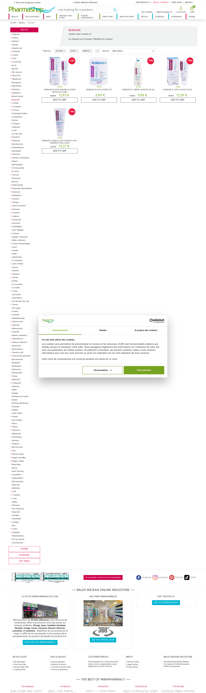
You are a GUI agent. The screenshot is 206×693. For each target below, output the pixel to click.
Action (59, 51)
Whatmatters (18, 535)
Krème (15, 281)
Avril (14, 58)
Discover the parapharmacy (40, 642)
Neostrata (16, 345)
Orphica (15, 386)
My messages (19, 662)
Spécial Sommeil (161, 2)
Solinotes (16, 488)
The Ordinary (18, 508)
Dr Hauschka (18, 168)
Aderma (16, 34)
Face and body (32, 16)
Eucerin (15, 198)
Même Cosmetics (19, 335)
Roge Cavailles (19, 457)
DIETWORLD (17, 164)
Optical (144, 16)
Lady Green (17, 413)
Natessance (17, 338)
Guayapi (15, 406)
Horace (15, 233)
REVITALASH (17, 447)
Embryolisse (17, 185)
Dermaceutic (17, 144)
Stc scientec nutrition (140, 691)
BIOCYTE (16, 75)
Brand (86, 51)
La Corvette (17, 284)
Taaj (14, 498)
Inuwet (15, 250)
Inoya (14, 247)
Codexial (16, 127)
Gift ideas (24, 561)
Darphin (16, 137)
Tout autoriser (144, 370)
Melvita (15, 331)
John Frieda (17, 263)
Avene (15, 55)
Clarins (15, 120)
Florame (16, 209)
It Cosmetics (17, 260)
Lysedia (15, 314)
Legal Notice (132, 664)
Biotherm (16, 93)
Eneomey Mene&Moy (22, 188)
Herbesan (179, 691)
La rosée (16, 287)
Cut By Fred (17, 133)
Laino (14, 291)
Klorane (16, 274)
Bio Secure (17, 72)
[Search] (84, 10)
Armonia (16, 51)
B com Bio (16, 61)
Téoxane (16, 505)
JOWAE (15, 270)
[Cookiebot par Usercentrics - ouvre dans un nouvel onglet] (151, 321)
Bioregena (16, 82)
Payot (15, 416)
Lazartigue (17, 297)
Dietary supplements (87, 16)
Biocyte (127, 691)
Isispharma (17, 257)
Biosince (16, 89)
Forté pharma (167, 691)
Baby (48, 16)
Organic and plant (65, 16)
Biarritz (15, 68)
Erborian (16, 192)
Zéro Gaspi (177, 2)
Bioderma (16, 79)
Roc (14, 450)
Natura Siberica (19, 342)
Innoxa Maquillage (21, 243)
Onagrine (16, 383)
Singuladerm (17, 478)
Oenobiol (154, 691)
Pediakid (111, 691)
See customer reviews (166, 602)
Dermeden (16, 151)
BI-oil (14, 65)
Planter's (16, 430)
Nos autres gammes (21, 355)
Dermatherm (18, 147)
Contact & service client (61, 667)
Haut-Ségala (17, 230)
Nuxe (14, 376)
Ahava (15, 37)
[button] (181, 9)
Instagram (160, 577)
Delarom (16, 140)
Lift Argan (16, 308)
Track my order (20, 664)
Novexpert (16, 366)
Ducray (15, 174)
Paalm (14, 399)
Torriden (15, 515)
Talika (14, 502)
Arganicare (17, 48)
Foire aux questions (60, 669)
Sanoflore (16, 474)
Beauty (15, 16)
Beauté (24, 29)
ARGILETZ (16, 379)
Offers (192, 16)
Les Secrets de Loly (20, 301)
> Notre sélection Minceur (85, 2)
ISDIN (14, 253)
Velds (14, 389)
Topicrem (16, 512)
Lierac (15, 304)
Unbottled (16, 518)
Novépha (16, 362)
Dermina (16, 154)
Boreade (16, 99)
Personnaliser (102, 370)
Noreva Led (17, 352)
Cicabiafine (17, 117)
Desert (15, 161)
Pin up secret (18, 539)
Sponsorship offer (21, 667)
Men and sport (127, 16)
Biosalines (16, 85)
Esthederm (16, 195)
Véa (13, 525)
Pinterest (176, 577)
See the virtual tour (103, 640)
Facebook (143, 577)
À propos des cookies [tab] (146, 330)
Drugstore (107, 16)
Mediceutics (17, 328)
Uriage (15, 522)
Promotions (17, 437)
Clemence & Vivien (20, 396)
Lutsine (15, 311)
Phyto (15, 426)
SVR (14, 491)
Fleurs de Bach (19, 205)
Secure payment (58, 662)
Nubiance (16, 369)
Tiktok (190, 577)
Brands (188, 2)
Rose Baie (16, 464)
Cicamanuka (17, 542)
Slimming (159, 16)
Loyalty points (20, 669)
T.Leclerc (16, 495)
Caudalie (16, 106)
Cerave (15, 110)
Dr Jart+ (15, 171)
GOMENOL (17, 226)
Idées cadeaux (18, 240)
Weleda (16, 532)
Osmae (15, 393)
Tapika (15, 409)
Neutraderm (17, 349)
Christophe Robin (19, 113)
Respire (15, 443)
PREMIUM (16, 433)
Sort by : (106, 51)
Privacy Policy (132, 667)
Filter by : (47, 51)
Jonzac (15, 267)
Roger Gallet (18, 461)
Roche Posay (18, 454)
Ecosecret (16, 178)
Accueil (13, 23)
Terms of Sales (133, 662)
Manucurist (17, 321)
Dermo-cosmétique (20, 157)
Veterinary (176, 16)
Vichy (14, 528)
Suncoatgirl (17, 420)
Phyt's (14, 423)
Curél (14, 130)
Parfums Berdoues (20, 403)
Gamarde (16, 219)
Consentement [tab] (60, 330)
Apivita (15, 44)
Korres (15, 277)
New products (143, 2)
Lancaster (16, 294)
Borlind (15, 41)
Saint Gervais (18, 471)
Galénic (15, 216)
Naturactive (189, 691)
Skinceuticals (17, 481)
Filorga (15, 202)
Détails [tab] (103, 330)
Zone (73, 51)
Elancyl (15, 181)
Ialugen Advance (19, 236)
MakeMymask (18, 318)
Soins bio (16, 484)
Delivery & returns (59, 664)
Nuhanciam (17, 372)
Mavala (16, 325)
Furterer (16, 212)
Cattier (15, 103)
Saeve (14, 468)
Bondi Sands (17, 96)
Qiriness (15, 440)
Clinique (16, 123)
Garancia (16, 223)
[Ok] (116, 10)
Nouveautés (17, 359)
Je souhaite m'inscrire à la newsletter (103, 577)
